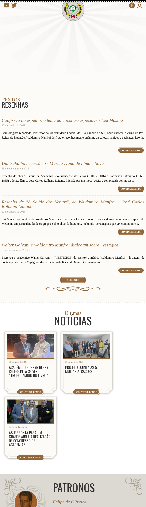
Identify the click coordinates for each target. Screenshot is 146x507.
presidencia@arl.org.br (37, 456)
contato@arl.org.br (34, 468)
